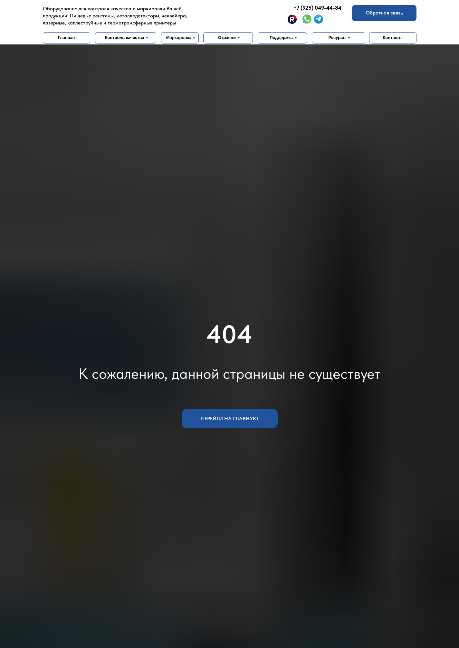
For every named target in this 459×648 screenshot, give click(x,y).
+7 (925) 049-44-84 (317, 8)
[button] (384, 13)
